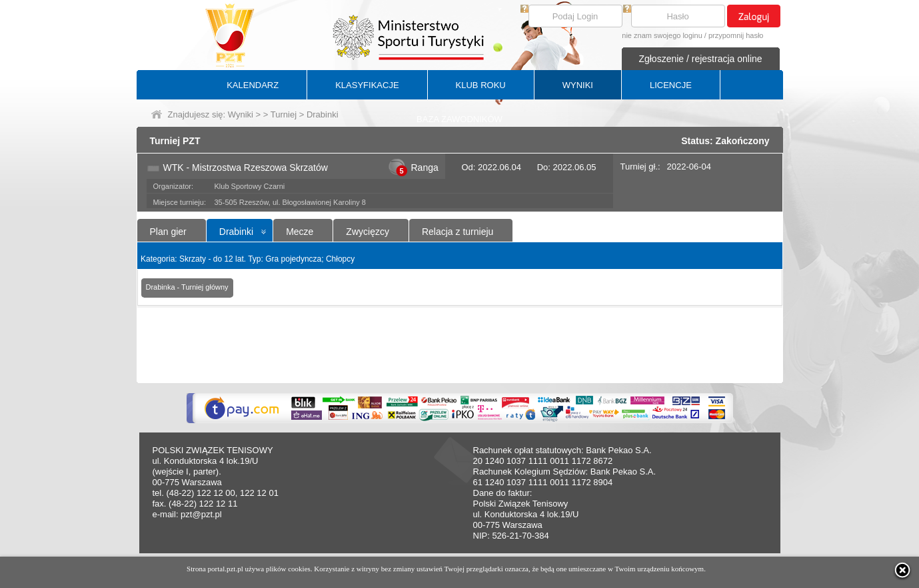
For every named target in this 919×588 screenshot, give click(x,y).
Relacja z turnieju (457, 231)
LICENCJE (671, 85)
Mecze (299, 231)
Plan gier (168, 231)
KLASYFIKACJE (367, 85)
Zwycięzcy (367, 231)
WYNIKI (577, 85)
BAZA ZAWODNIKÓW (459, 119)
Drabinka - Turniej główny (187, 287)
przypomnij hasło (736, 35)
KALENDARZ (253, 85)
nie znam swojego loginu (662, 35)
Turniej (284, 114)
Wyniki (240, 114)
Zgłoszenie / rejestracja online (700, 58)
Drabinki (236, 231)
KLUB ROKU (481, 85)
